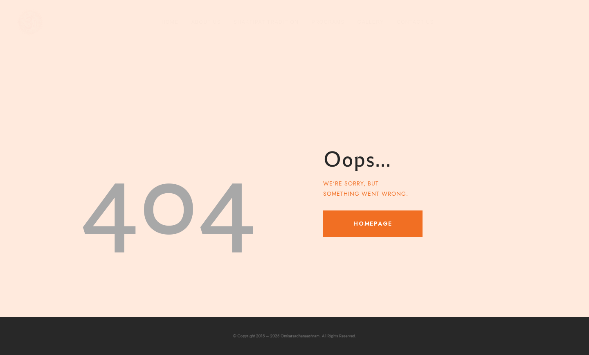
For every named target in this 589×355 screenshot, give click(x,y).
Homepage (372, 223)
